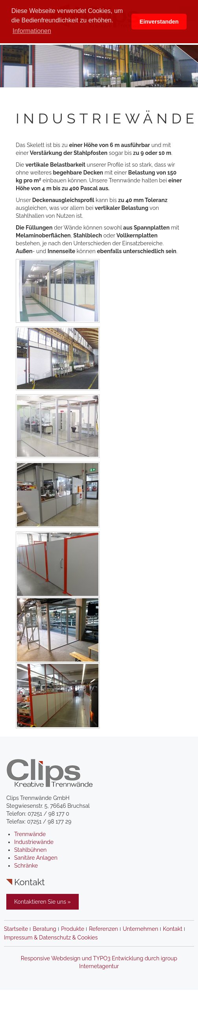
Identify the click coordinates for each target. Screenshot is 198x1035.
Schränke (26, 865)
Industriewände (34, 842)
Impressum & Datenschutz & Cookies (51, 937)
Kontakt (172, 929)
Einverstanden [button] (159, 21)
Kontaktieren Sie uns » (42, 902)
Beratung (44, 929)
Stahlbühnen (30, 850)
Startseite (16, 929)
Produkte (72, 929)
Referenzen (103, 929)
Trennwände (30, 834)
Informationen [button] (32, 31)
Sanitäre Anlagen (35, 858)
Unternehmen (140, 929)
